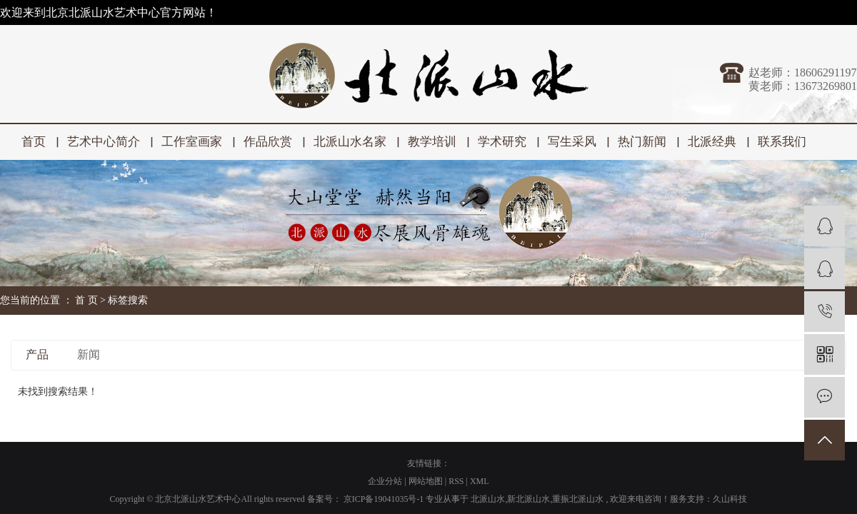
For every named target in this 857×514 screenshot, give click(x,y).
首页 (33, 141)
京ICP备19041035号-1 (384, 499)
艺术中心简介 (103, 141)
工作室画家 (191, 141)
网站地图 (427, 481)
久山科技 (730, 499)
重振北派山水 (577, 499)
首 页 (86, 300)
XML (479, 481)
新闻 (88, 354)
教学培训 (432, 141)
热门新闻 (642, 141)
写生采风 (572, 141)
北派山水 (488, 499)
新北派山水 (528, 499)
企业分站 (385, 481)
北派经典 (712, 141)
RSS (455, 481)
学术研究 (502, 141)
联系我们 (782, 141)
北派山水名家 (350, 141)
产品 (37, 354)
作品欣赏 (268, 141)
